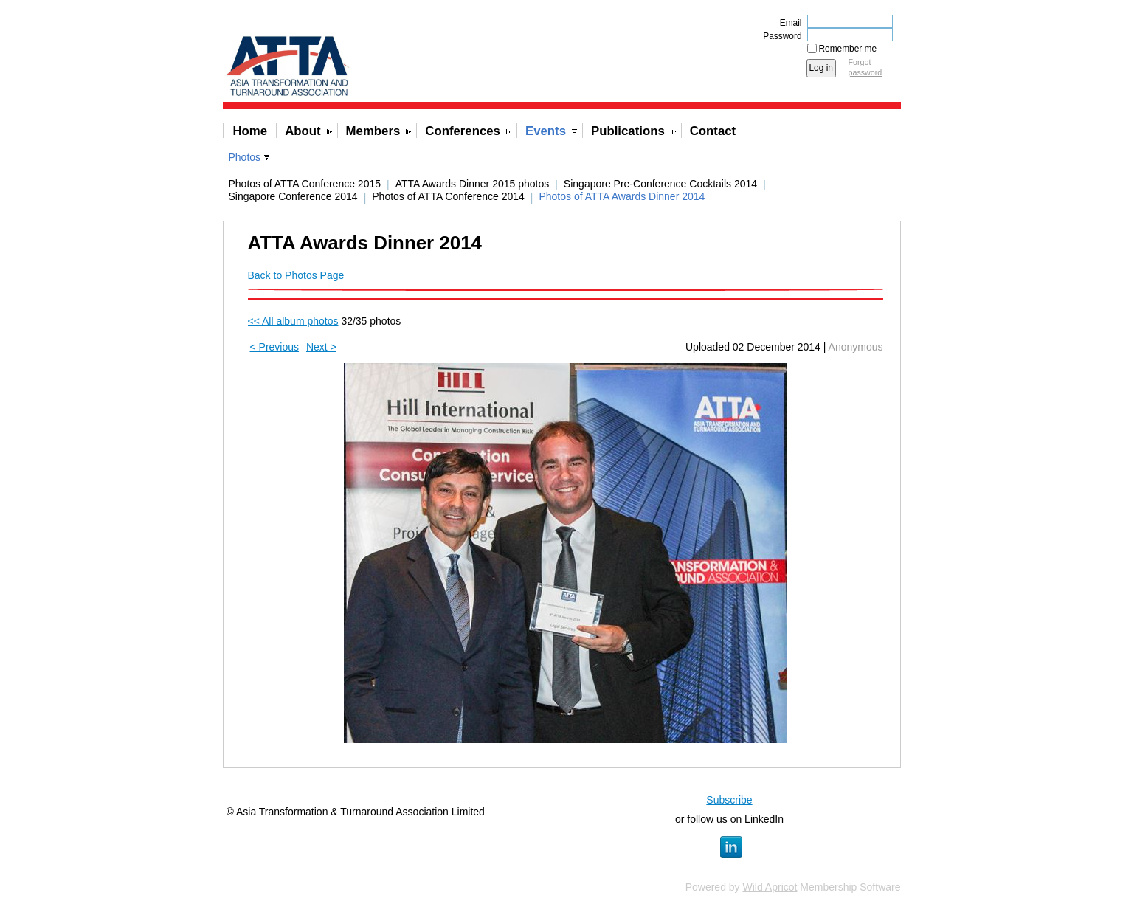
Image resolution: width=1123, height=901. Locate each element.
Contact (713, 131)
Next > (321, 347)
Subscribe (729, 800)
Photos (245, 157)
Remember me (848, 49)
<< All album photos (293, 321)
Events (545, 131)
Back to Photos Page (296, 275)
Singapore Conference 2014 (293, 196)
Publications (628, 131)
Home (250, 131)
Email (788, 23)
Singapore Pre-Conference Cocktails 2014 (660, 184)
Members (373, 131)
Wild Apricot (770, 887)
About (302, 131)
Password (779, 36)
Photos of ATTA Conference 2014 (448, 196)
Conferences (462, 131)
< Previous (275, 347)
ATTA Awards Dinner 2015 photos (472, 184)
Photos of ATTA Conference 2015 (305, 184)
